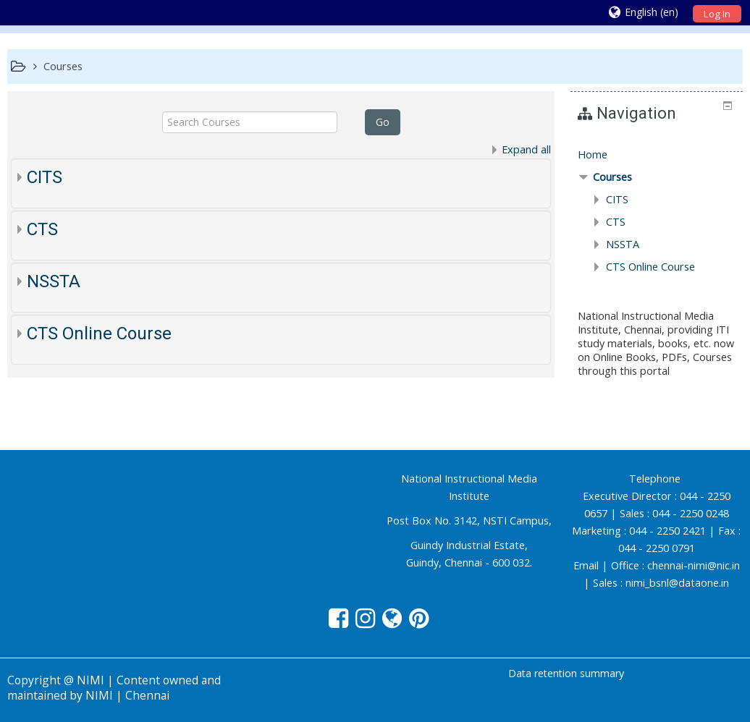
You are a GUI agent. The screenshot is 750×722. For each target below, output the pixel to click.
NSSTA (53, 281)
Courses (612, 177)
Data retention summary (566, 673)
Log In (717, 13)
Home (592, 154)
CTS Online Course (99, 333)
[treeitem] (657, 155)
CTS (42, 229)
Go (382, 122)
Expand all (526, 149)
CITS (44, 177)
